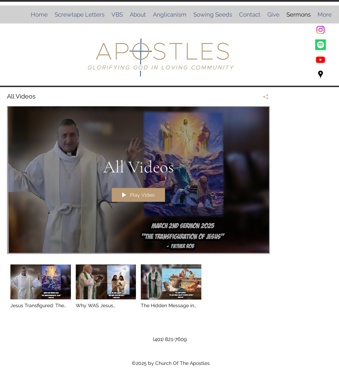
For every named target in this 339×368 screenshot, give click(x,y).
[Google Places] (320, 74)
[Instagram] (320, 30)
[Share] (263, 97)
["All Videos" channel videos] (138, 288)
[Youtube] (320, 59)
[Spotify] (320, 44)
